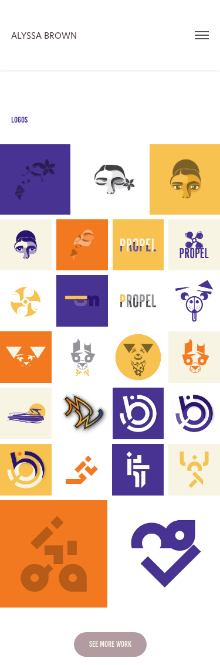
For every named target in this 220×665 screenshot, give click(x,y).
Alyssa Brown (44, 35)
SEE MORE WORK (110, 644)
